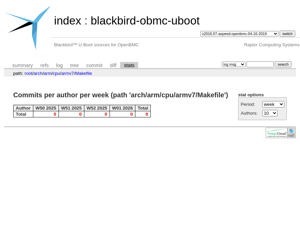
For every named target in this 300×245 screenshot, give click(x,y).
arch (38, 73)
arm (47, 73)
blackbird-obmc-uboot (144, 20)
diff (113, 65)
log (59, 65)
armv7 (67, 73)
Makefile (83, 73)
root (28, 73)
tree (74, 65)
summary (22, 65)
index (67, 20)
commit (94, 65)
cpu (56, 73)
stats (129, 65)
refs (44, 65)
